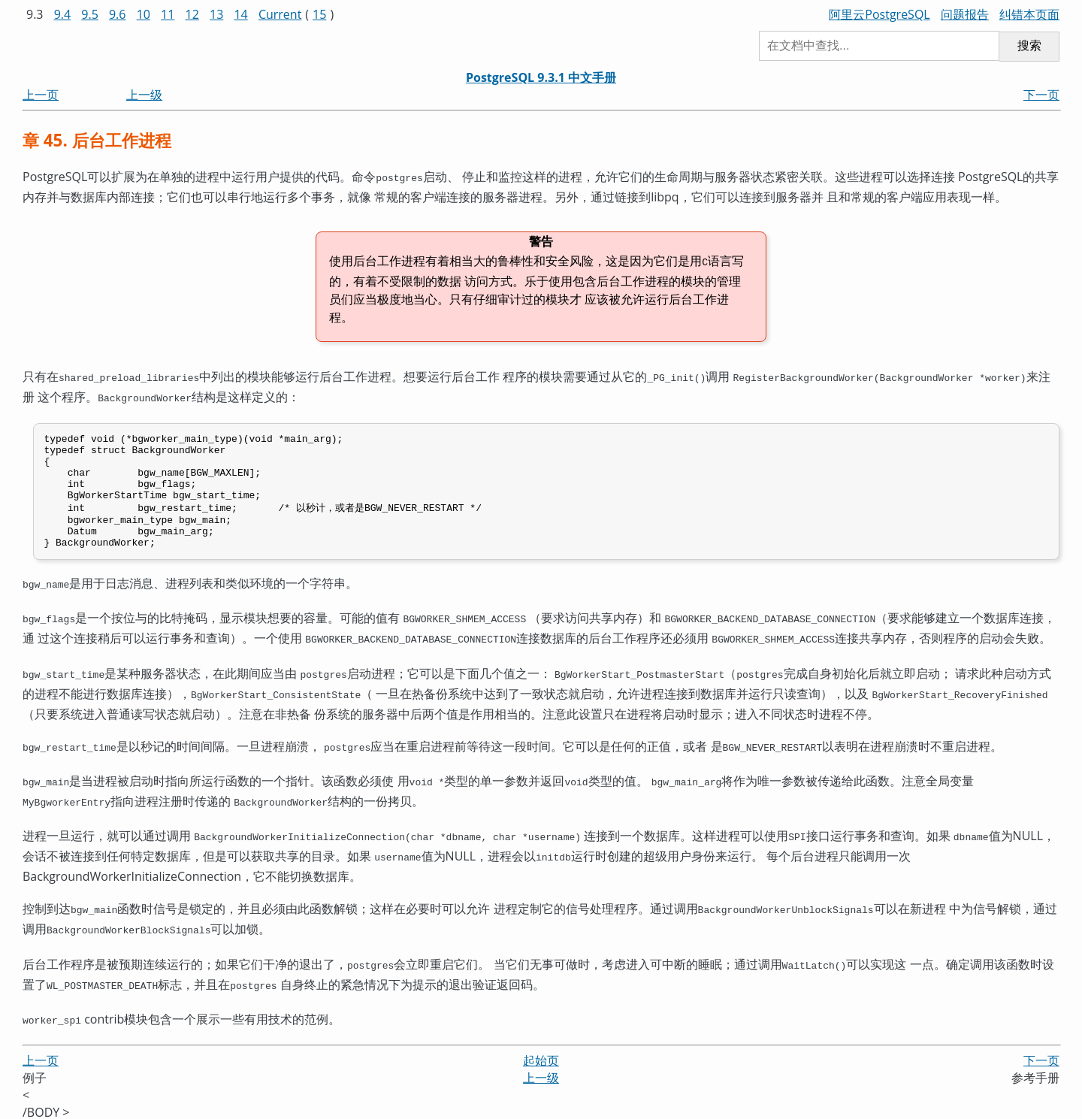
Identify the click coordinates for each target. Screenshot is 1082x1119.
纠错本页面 (1029, 14)
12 (192, 14)
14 (240, 14)
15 (319, 14)
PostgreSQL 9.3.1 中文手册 (541, 77)
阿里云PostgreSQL (879, 14)
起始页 (541, 1053)
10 (143, 14)
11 (167, 14)
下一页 (1041, 94)
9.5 (89, 14)
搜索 (1029, 45)
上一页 (41, 94)
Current (279, 14)
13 (216, 14)
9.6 (117, 14)
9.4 (62, 14)
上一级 (144, 94)
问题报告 (965, 14)
